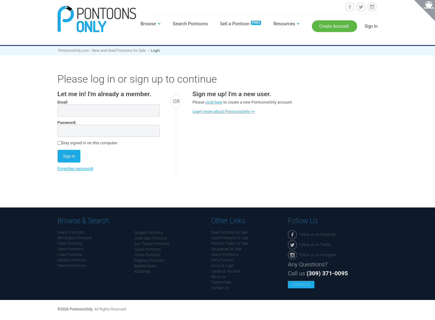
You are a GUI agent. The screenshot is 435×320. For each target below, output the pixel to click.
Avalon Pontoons (71, 232)
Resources (284, 24)
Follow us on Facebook (349, 6)
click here (213, 102)
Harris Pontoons (70, 249)
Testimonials (221, 282)
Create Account (334, 26)
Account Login (222, 266)
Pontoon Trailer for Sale (229, 243)
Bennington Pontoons (75, 238)
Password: (67, 122)
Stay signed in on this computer (90, 143)
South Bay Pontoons (150, 238)
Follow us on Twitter (360, 6)
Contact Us (220, 288)
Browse (148, 24)
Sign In (371, 26)
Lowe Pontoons (70, 254)
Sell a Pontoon (240, 24)
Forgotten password (75, 168)
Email (62, 102)
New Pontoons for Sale (229, 232)
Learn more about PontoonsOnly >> (223, 111)
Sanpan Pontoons (148, 233)
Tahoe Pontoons (147, 255)
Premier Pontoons (72, 266)
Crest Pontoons (70, 243)
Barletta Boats (145, 266)
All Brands (142, 271)
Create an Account (225, 271)
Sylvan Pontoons (147, 249)
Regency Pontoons (149, 260)
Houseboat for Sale (226, 249)
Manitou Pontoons (72, 260)
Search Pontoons (190, 24)
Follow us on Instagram (372, 6)
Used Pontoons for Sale (229, 238)
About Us (218, 277)
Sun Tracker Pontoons (151, 244)
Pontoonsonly (97, 19)
